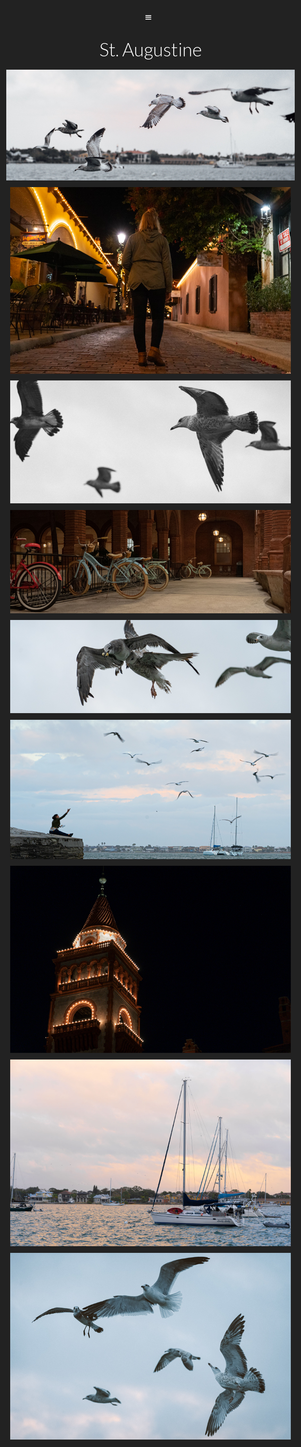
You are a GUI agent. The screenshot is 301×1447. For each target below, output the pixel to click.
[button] (148, 17)
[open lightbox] (150, 280)
